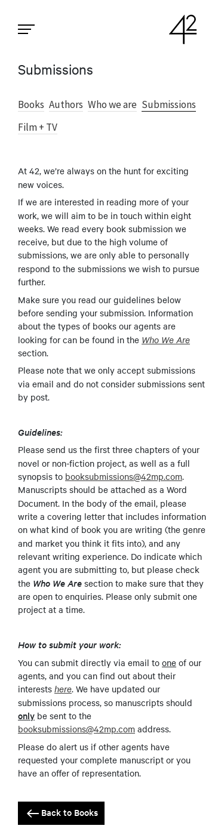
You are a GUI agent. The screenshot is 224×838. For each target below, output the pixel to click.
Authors (66, 104)
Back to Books (61, 813)
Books (31, 104)
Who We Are (166, 339)
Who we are (112, 104)
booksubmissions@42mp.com (123, 476)
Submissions (169, 104)
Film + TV (37, 127)
